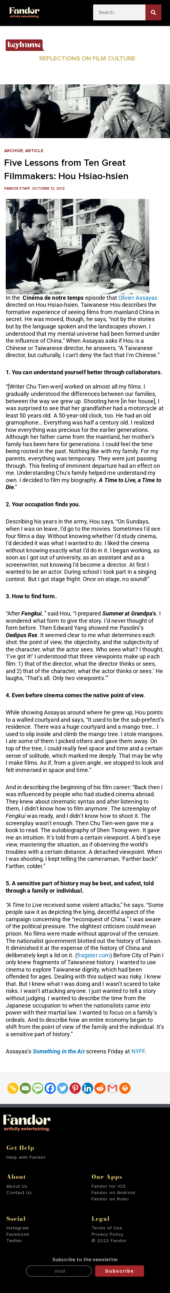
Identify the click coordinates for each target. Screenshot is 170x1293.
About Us (16, 1186)
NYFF (138, 1051)
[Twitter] (62, 1088)
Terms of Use (107, 1228)
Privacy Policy (107, 1234)
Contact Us (19, 1193)
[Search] (153, 12)
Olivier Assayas (138, 297)
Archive (13, 151)
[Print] (124, 1088)
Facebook (17, 1234)
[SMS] (37, 1088)
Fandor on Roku (110, 1199)
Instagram (17, 1228)
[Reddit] (100, 1088)
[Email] (25, 1088)
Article (34, 151)
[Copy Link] (12, 1088)
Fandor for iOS (109, 1186)
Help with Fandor (26, 1157)
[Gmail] (112, 1088)
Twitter (14, 1241)
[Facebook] (50, 1088)
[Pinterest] (75, 1088)
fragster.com (93, 955)
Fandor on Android (113, 1193)
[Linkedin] (87, 1088)
